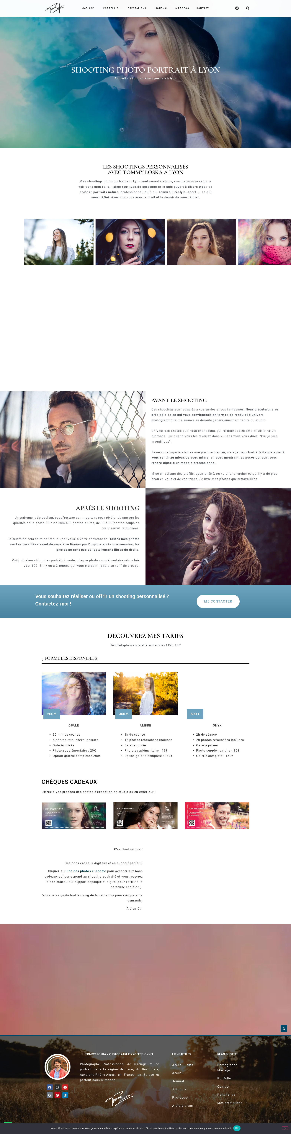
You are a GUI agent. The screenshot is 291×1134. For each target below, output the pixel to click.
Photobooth (181, 1097)
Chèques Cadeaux (69, 782)
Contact (203, 8)
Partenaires (226, 1095)
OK (237, 1128)
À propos (182, 8)
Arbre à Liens (182, 1105)
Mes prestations (230, 1103)
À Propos (179, 1089)
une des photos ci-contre (86, 871)
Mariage (89, 8)
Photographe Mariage (227, 1067)
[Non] (285, 1128)
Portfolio (112, 8)
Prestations (138, 8)
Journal (162, 8)
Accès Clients (182, 1065)
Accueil (120, 78)
